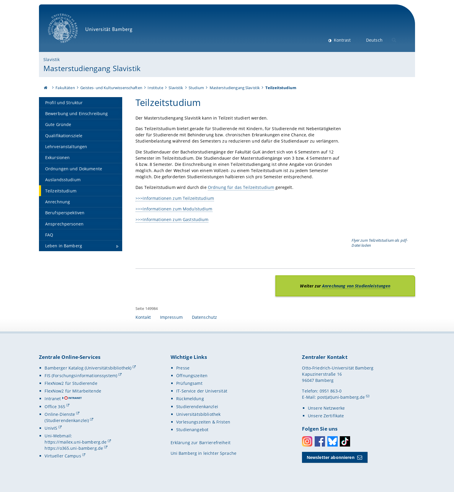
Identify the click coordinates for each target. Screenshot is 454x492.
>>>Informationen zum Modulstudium (174, 209)
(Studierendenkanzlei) (67, 420)
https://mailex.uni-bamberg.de (76, 442)
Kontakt (143, 317)
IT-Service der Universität (201, 391)
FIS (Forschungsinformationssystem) (81, 375)
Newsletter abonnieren (331, 457)
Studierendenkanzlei (197, 406)
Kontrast (342, 40)
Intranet (53, 398)
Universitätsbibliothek (198, 414)
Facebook (320, 441)
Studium (196, 87)
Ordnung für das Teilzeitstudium (241, 187)
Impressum (171, 317)
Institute (155, 87)
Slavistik (51, 59)
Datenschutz (204, 317)
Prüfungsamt (189, 383)
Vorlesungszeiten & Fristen (203, 422)
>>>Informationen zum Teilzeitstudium (174, 198)
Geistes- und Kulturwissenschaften (111, 87)
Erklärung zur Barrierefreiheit (201, 442)
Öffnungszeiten (192, 375)
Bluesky (332, 441)
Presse (183, 368)
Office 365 (55, 406)
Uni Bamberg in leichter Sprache (203, 453)
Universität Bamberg (92, 31)
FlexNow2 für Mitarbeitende (73, 391)
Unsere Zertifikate (326, 416)
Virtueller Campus (63, 456)
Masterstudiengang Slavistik (92, 68)
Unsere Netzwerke (326, 408)
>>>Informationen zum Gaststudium (171, 219)
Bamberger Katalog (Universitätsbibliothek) (88, 368)
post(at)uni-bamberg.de (341, 397)
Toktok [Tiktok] (345, 441)
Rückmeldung (190, 398)
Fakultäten (65, 87)
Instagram (307, 441)
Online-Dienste (60, 414)
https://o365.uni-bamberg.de (74, 448)
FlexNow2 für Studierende (71, 383)
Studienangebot (192, 429)
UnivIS (51, 428)
